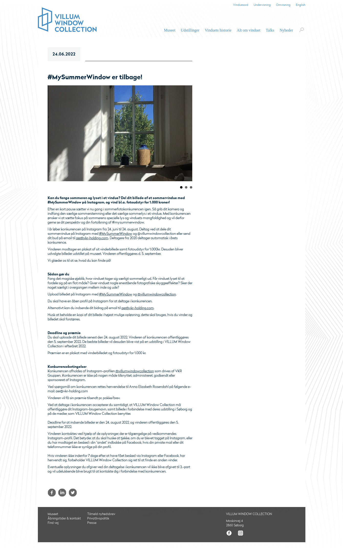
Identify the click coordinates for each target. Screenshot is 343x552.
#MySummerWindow (115, 234)
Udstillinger (190, 30)
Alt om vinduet (248, 30)
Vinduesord (240, 5)
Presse (91, 523)
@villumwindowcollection (157, 294)
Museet (169, 30)
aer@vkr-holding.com (92, 238)
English (300, 5)
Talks (270, 30)
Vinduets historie (218, 30)
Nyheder (286, 30)
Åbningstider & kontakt (64, 518)
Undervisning (262, 5)
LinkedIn (62, 492)
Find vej (53, 523)
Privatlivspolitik (98, 518)
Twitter (73, 492)
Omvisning (283, 5)
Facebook (52, 492)
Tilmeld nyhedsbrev (101, 514)
